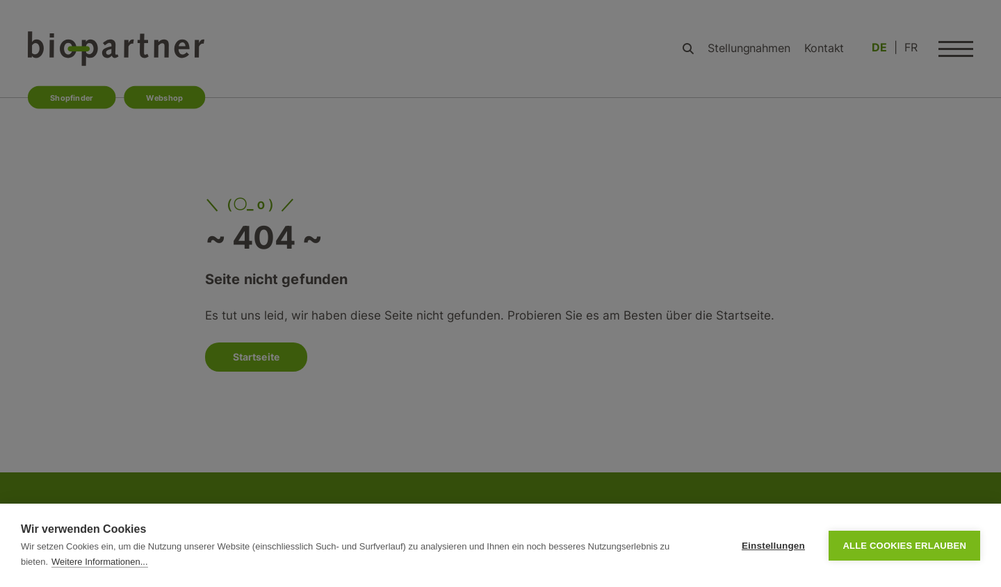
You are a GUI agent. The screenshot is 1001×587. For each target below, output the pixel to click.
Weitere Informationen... (99, 561)
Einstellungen (773, 545)
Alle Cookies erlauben (904, 545)
